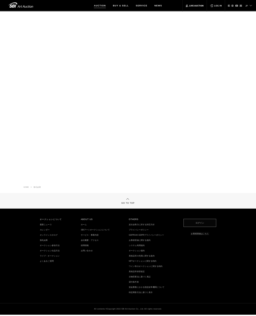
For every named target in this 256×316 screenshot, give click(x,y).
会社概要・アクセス (90, 242)
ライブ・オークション (50, 257)
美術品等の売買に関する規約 (142, 257)
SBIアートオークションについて (95, 231)
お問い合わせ (87, 252)
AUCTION (100, 6)
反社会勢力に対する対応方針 (142, 226)
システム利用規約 (137, 247)
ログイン (200, 223)
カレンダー (45, 231)
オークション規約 (137, 252)
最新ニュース (46, 226)
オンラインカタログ (49, 236)
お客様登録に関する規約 (140, 242)
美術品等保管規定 (137, 273)
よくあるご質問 (47, 262)
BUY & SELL (121, 6)
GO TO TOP (128, 202)
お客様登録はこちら (200, 234)
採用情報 (85, 247)
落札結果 (37, 187)
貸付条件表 (134, 283)
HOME (26, 187)
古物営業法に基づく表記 (140, 278)
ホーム (84, 226)
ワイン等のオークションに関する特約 (145, 268)
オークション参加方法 (50, 247)
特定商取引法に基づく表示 (140, 294)
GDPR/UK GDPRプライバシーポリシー (146, 236)
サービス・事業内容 (90, 236)
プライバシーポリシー (139, 231)
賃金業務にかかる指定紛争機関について (146, 288)
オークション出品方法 (50, 252)
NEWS (158, 6)
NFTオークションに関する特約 (142, 262)
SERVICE (141, 6)
